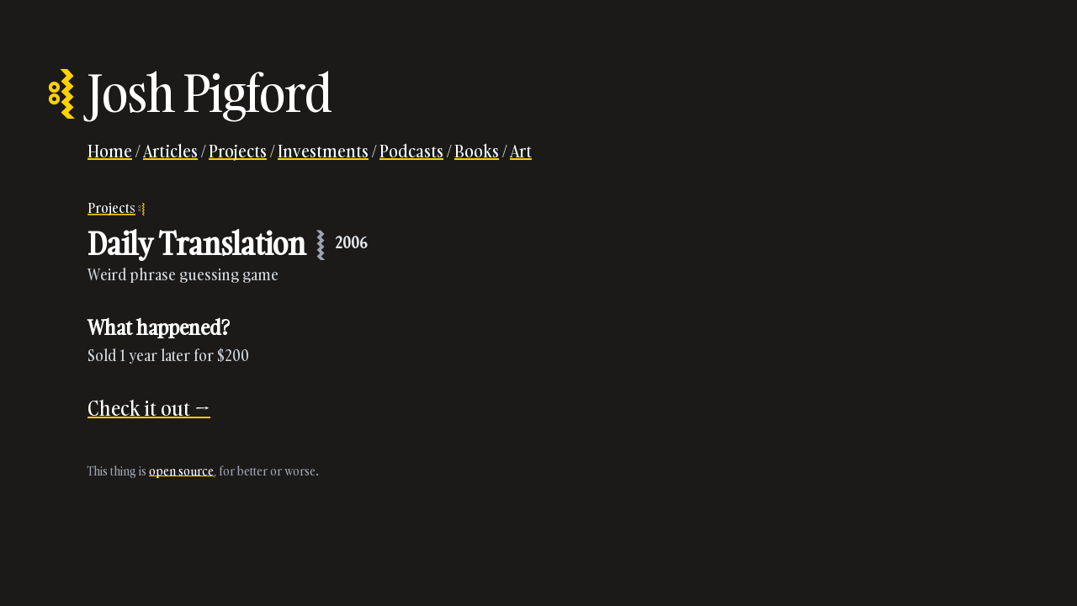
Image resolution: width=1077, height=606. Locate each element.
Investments (323, 150)
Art (521, 150)
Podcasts (411, 150)
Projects (238, 150)
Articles (170, 150)
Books (476, 150)
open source (181, 471)
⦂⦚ (60, 92)
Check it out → (149, 408)
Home (110, 150)
